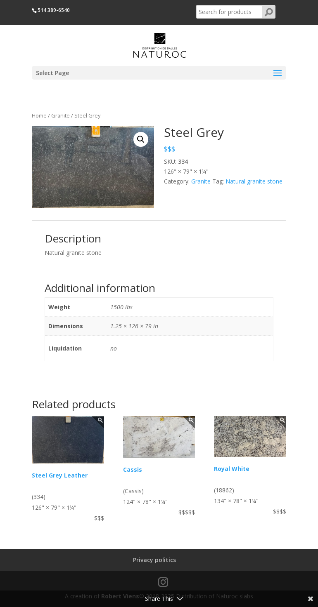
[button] (140, 139)
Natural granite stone (253, 181)
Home (39, 115)
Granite (60, 115)
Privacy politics (154, 560)
